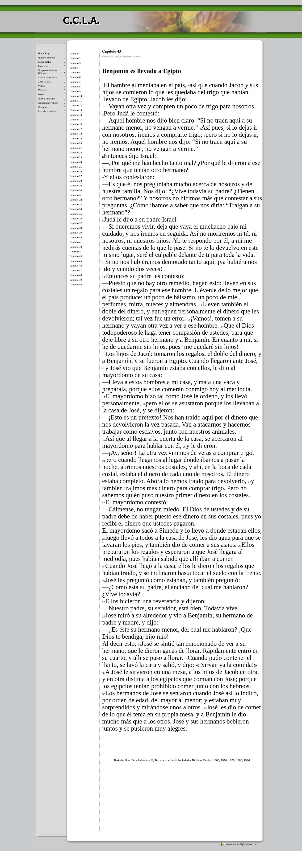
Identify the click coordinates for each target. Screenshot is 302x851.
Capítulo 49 (76, 279)
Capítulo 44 (76, 256)
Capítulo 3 (75, 63)
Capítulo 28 (76, 180)
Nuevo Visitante (46, 98)
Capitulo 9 (75, 91)
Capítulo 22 (76, 152)
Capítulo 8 (75, 86)
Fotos (41, 94)
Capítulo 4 (75, 67)
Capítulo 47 (76, 270)
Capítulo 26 (76, 171)
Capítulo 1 (75, 53)
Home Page (44, 53)
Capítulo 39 (76, 232)
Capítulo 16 (76, 124)
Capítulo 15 (76, 119)
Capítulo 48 (76, 275)
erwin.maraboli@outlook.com (241, 844)
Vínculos (42, 90)
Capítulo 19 (76, 138)
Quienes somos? (46, 57)
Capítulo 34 (76, 209)
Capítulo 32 (76, 199)
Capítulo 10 (76, 96)
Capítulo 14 (76, 114)
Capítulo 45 (76, 260)
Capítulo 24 (76, 161)
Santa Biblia (44, 61)
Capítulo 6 (75, 77)
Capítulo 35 (76, 213)
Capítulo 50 (76, 284)
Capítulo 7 (75, 81)
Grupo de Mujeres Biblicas (47, 71)
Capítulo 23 (76, 157)
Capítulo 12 (76, 105)
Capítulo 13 (76, 110)
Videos (41, 85)
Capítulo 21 (76, 147)
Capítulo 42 (76, 246)
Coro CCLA (44, 81)
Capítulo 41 (76, 242)
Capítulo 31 (76, 194)
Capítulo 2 (75, 58)
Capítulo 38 (76, 227)
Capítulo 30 (76, 190)
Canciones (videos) (48, 102)
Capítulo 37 (76, 223)
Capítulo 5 (75, 72)
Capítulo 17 (76, 128)
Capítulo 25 (76, 166)
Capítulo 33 (76, 204)
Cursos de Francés (47, 77)
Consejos (42, 107)
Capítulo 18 (76, 133)
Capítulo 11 (76, 100)
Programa (43, 66)
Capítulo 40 (76, 237)
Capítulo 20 (76, 143)
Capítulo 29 (76, 185)
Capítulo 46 (76, 265)
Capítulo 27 (76, 176)
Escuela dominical (47, 111)
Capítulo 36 (76, 218)
